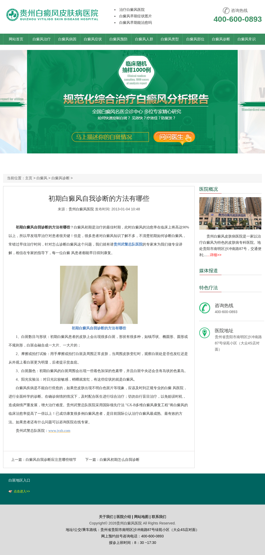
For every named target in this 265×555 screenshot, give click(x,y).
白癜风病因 (67, 39)
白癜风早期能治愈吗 (135, 22)
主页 (28, 178)
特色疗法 (208, 287)
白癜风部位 (195, 39)
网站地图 (141, 517)
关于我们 (106, 517)
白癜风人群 (144, 39)
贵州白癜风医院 (81, 209)
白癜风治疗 (42, 39)
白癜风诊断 (221, 39)
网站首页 (16, 39)
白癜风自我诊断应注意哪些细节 (51, 459)
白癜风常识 (247, 39)
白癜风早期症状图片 (135, 16)
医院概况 (208, 189)
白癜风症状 (93, 39)
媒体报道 (208, 270)
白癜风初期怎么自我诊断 (119, 459)
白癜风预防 (118, 39)
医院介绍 (124, 517)
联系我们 (159, 517)
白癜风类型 (170, 39)
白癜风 (41, 178)
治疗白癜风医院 (132, 10)
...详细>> (214, 255)
